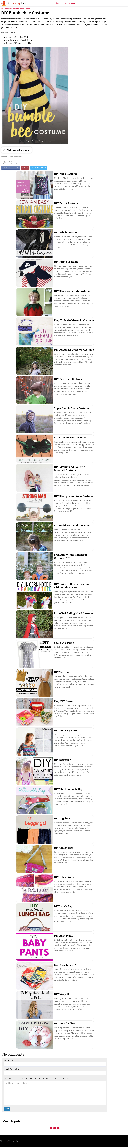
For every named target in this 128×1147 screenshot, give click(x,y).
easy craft (18, 156)
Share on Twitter (38, 167)
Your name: (9, 1060)
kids (11, 156)
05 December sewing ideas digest (15, 8)
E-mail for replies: (11, 1069)
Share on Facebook (10, 167)
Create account (69, 3)
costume (5, 156)
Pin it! (25, 167)
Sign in (58, 3)
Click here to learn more (18, 150)
